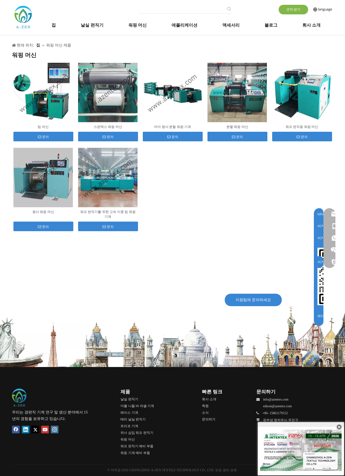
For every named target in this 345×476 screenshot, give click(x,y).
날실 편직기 (129, 399)
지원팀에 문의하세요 (253, 300)
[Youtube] (45, 429)
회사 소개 (209, 399)
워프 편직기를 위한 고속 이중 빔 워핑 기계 (108, 214)
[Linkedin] (25, 429)
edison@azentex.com (277, 406)
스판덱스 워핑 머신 (108, 127)
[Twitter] (35, 429)
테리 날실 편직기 (133, 419)
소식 (205, 412)
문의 (43, 137)
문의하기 (208, 419)
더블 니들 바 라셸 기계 (137, 406)
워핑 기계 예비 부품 (135, 453)
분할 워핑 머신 (237, 127)
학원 (205, 406)
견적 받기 (293, 9)
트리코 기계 (129, 426)
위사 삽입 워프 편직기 (137, 433)
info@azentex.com (275, 399)
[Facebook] (16, 429)
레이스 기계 (129, 412)
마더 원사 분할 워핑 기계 (172, 127)
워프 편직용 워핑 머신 (302, 127)
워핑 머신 (128, 439)
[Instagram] (54, 429)
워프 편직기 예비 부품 (137, 446)
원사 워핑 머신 (43, 212)
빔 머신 (43, 127)
